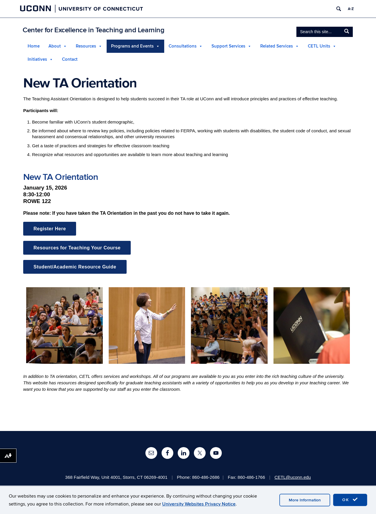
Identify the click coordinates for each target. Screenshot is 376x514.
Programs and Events (132, 46)
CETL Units (319, 46)
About (54, 46)
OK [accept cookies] (350, 499)
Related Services (276, 46)
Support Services (228, 46)
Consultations (183, 46)
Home (34, 46)
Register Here (49, 228)
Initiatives (37, 59)
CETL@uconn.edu (293, 477)
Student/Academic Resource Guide (74, 266)
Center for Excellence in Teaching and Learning (93, 30)
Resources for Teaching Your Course (76, 247)
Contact (70, 59)
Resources (86, 46)
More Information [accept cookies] (305, 500)
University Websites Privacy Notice (199, 504)
